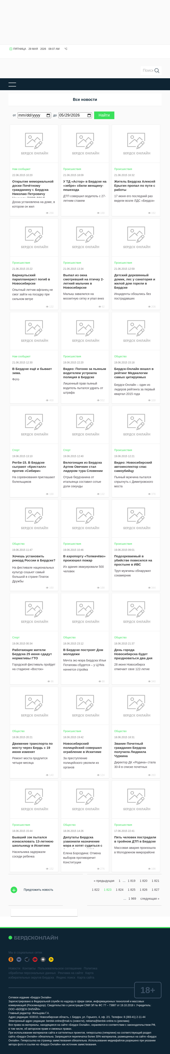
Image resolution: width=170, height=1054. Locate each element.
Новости (14, 968)
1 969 (132, 898)
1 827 (155, 889)
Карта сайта (85, 977)
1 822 (96, 889)
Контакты (28, 968)
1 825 (131, 889)
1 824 (119, 889)
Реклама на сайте (70, 973)
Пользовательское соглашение (60, 968)
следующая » (149, 898)
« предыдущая (104, 880)
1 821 (155, 880)
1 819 (131, 880)
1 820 (143, 880)
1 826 (143, 889)
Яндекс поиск (65, 977)
